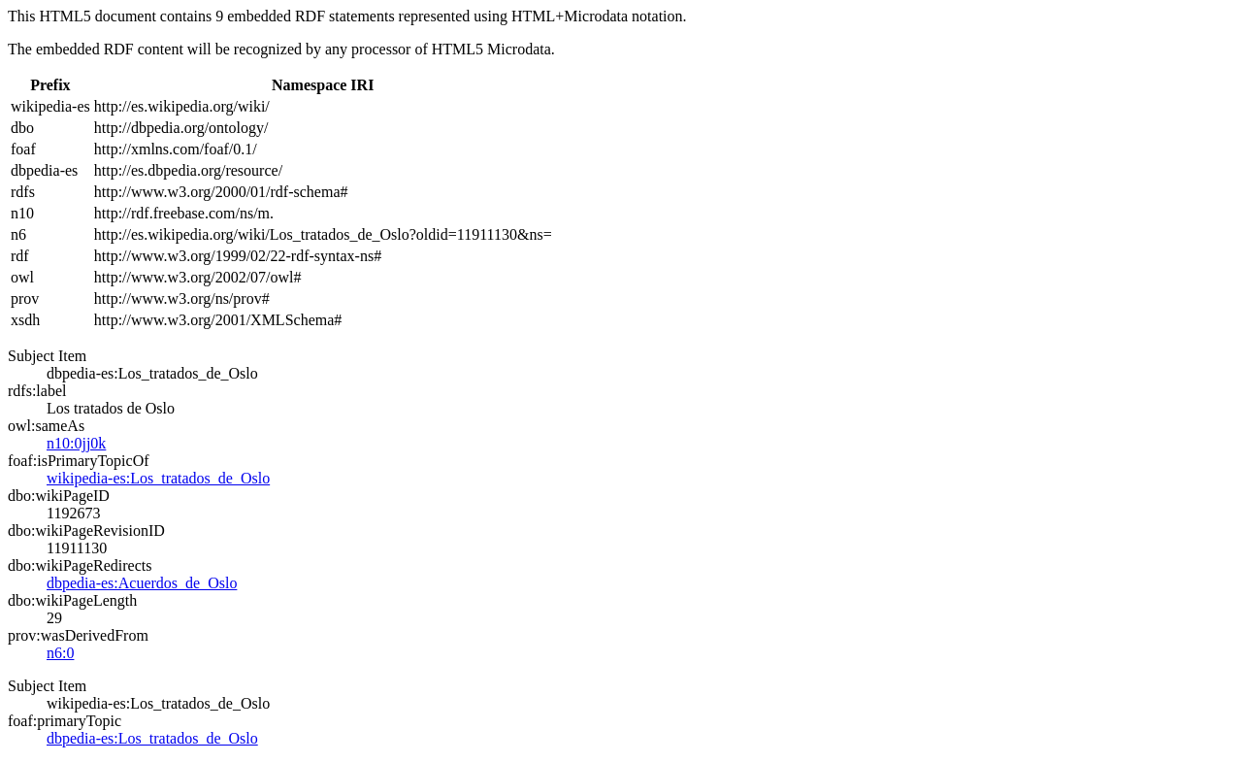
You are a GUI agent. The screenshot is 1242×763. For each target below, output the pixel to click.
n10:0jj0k (76, 443)
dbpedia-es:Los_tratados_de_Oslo (152, 738)
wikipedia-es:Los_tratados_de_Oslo (158, 478)
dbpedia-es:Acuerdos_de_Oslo (142, 583)
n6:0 (60, 653)
